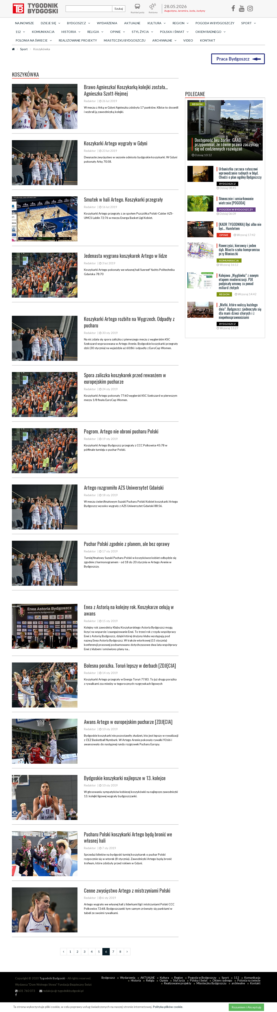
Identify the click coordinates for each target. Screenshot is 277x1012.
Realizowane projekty (78, 40)
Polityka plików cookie (167, 1007)
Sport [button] (248, 23)
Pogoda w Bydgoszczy (214, 23)
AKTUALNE (132, 23)
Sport (24, 49)
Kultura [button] (156, 23)
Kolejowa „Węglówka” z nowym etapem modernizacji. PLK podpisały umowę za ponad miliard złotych (239, 281)
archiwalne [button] (164, 40)
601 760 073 (25, 991)
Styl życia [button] (142, 32)
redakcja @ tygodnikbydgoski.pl (61, 991)
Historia (136, 980)
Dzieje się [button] (50, 23)
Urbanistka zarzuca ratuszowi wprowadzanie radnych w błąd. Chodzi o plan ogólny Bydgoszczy (240, 173)
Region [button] (180, 23)
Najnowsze (24, 23)
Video (188, 40)
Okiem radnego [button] (210, 32)
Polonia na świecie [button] (34, 40)
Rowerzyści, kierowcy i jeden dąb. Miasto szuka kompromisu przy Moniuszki (239, 249)
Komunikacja (43, 32)
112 (236, 977)
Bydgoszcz (108, 977)
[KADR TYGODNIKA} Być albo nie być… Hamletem (240, 226)
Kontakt (207, 40)
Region (178, 977)
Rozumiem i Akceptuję (246, 1007)
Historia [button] (70, 32)
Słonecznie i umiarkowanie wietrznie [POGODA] (236, 200)
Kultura (164, 977)
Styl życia (179, 980)
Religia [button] (95, 32)
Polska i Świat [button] (174, 32)
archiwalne (238, 983)
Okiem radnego (222, 980)
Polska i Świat (198, 980)
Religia (150, 980)
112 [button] (20, 32)
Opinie (163, 980)
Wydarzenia (107, 23)
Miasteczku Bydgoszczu (124, 40)
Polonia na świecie (248, 980)
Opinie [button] (117, 32)
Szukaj (118, 8)
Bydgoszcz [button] (78, 23)
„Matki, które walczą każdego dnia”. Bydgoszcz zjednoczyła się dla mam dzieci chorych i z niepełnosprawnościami (240, 311)
